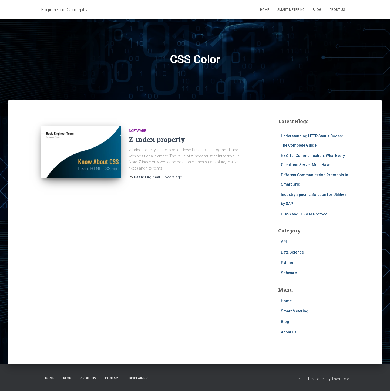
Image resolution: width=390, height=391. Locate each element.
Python (287, 263)
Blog (317, 10)
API (284, 242)
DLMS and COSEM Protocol (305, 214)
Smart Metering (291, 10)
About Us (337, 10)
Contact (112, 378)
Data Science (292, 252)
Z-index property (157, 139)
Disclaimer (138, 378)
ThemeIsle (340, 379)
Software (137, 131)
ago (172, 177)
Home (264, 10)
